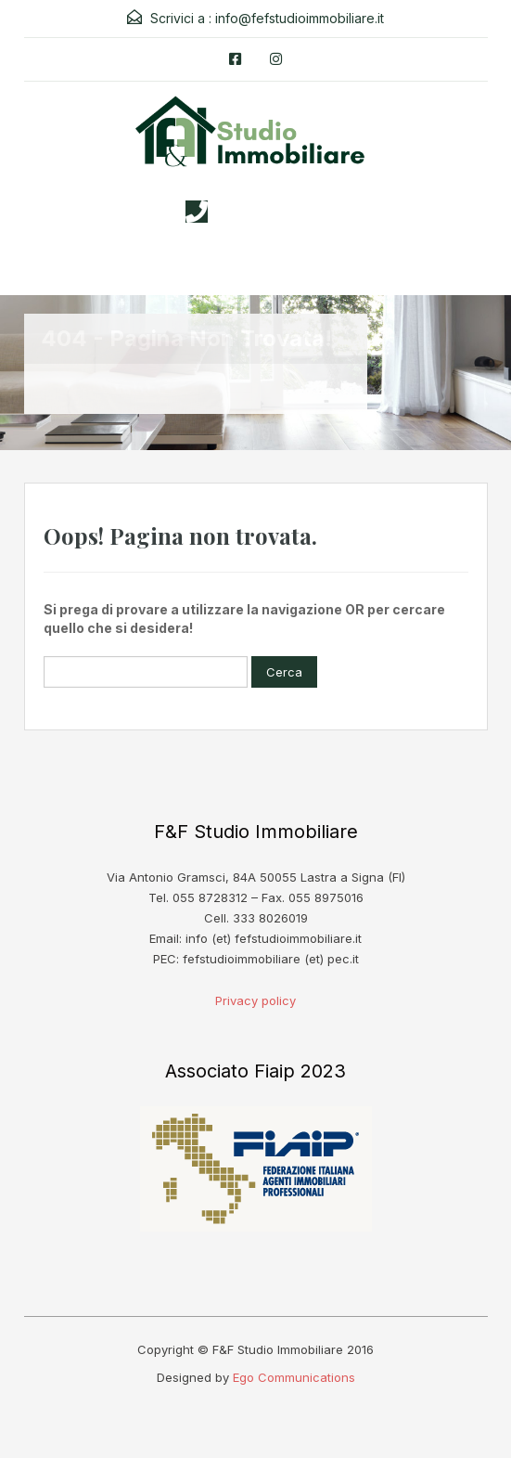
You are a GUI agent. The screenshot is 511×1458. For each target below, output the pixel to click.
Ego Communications (294, 1377)
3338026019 (274, 212)
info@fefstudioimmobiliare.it (299, 18)
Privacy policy (255, 1000)
